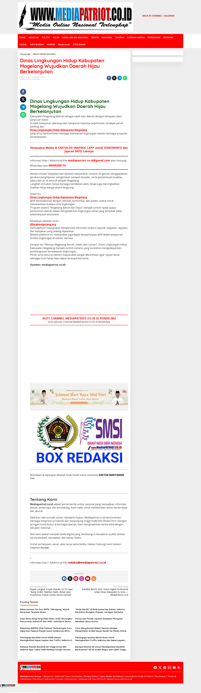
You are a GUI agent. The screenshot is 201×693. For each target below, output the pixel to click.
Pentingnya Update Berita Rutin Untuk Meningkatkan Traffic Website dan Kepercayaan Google (100, 639)
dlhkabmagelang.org (43, 224)
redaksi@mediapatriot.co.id (87, 562)
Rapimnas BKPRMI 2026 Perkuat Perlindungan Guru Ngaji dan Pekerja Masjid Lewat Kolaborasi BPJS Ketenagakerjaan (46, 629)
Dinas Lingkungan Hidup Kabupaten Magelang (58, 130)
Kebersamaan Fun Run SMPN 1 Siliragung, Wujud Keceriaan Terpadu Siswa (44, 610)
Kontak (45, 547)
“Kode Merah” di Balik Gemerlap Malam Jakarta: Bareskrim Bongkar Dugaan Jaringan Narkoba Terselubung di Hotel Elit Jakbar (100, 610)
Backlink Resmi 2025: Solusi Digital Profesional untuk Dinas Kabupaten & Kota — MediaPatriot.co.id (104, 590)
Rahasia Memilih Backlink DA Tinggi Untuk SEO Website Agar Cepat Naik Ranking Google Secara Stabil (45, 648)
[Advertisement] (79, 291)
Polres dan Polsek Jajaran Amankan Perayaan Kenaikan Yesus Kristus (99, 620)
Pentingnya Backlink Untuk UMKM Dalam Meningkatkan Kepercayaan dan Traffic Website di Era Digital (46, 639)
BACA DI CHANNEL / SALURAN (158, 15)
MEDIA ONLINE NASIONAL (30, 79)
